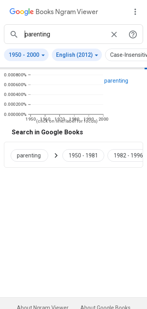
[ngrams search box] (64, 34)
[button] (26, 55)
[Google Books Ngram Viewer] (53, 13)
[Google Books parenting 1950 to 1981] (83, 154)
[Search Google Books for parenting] (32, 154)
